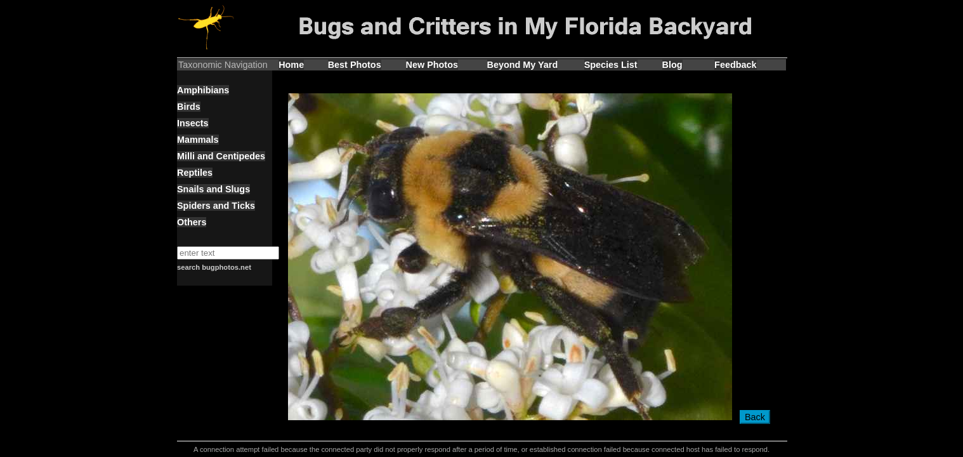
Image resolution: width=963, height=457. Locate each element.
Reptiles (195, 173)
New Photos (432, 65)
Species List (611, 65)
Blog (672, 65)
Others (191, 222)
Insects (193, 123)
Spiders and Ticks (216, 206)
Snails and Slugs (213, 189)
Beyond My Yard (522, 65)
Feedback (735, 65)
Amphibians (203, 90)
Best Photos (354, 65)
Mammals (198, 140)
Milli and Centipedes (221, 156)
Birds (188, 107)
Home (291, 65)
